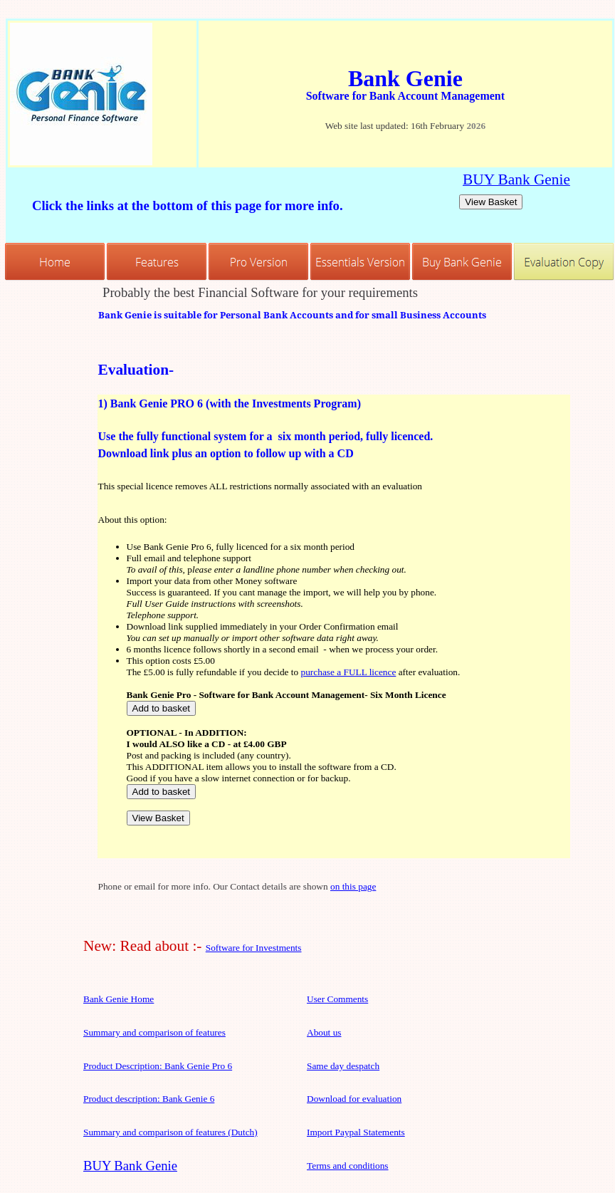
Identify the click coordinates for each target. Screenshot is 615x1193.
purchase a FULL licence (348, 672)
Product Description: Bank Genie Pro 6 (157, 1066)
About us (324, 1032)
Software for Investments (254, 947)
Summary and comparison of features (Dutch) (170, 1132)
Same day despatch (343, 1066)
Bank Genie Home (118, 999)
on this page (353, 886)
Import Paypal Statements (356, 1132)
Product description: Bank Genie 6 (148, 1098)
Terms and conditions (348, 1165)
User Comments (337, 999)
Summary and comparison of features (154, 1032)
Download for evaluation (354, 1098)
